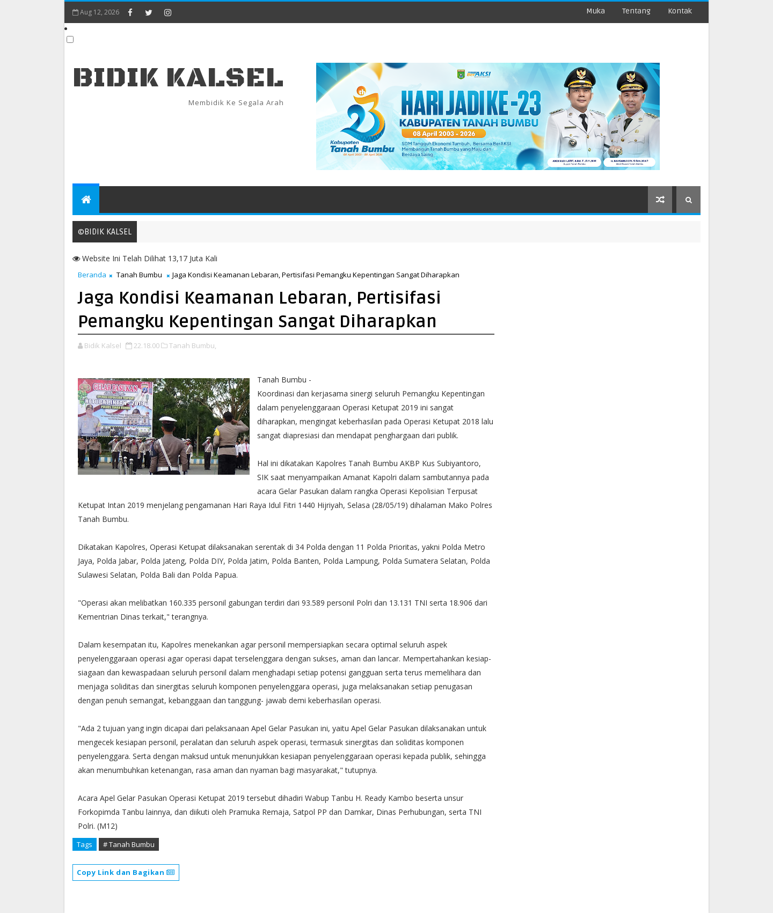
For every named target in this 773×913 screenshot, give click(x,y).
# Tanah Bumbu (129, 844)
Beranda (92, 274)
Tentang (636, 11)
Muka (595, 11)
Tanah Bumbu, (192, 345)
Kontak (680, 11)
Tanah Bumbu (139, 274)
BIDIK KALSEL (178, 78)
